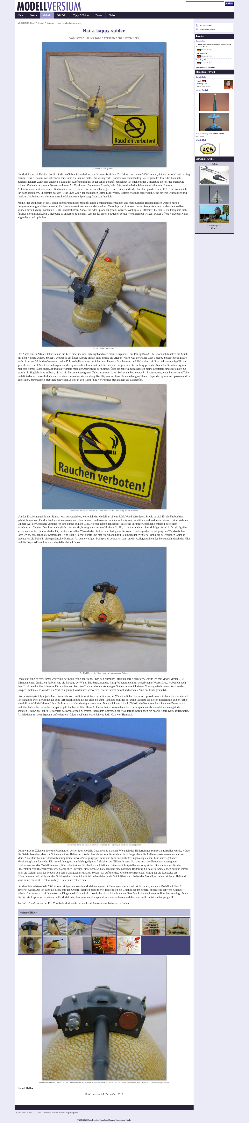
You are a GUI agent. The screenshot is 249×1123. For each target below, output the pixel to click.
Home (21, 15)
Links (128, 1120)
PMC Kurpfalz (201, 53)
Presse (99, 15)
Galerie (47, 15)
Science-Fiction (54, 23)
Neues (33, 15)
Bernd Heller (218, 134)
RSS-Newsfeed (206, 25)
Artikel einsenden (207, 29)
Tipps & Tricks (81, 15)
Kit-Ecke (62, 15)
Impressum (120, 1120)
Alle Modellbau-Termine (205, 68)
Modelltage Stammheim (204, 60)
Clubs (112, 15)
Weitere (214, 228)
